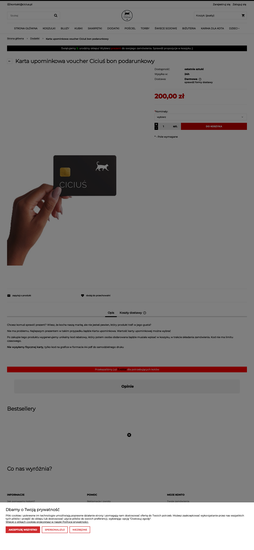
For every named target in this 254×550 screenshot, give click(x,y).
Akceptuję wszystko (23, 529)
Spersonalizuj (55, 529)
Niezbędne (79, 529)
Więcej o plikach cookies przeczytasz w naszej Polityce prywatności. (47, 522)
